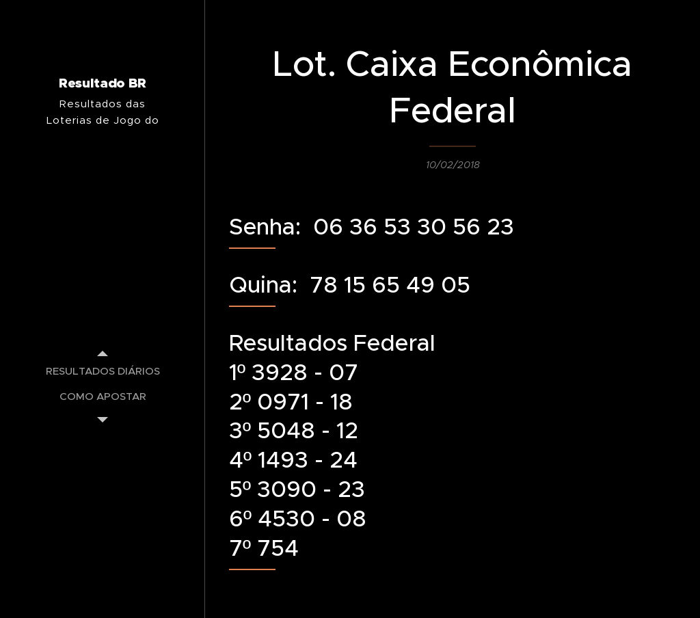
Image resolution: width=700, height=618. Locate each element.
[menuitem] (102, 371)
